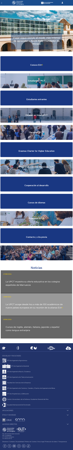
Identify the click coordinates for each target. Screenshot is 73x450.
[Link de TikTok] (28, 446)
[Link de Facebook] (4, 446)
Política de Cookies (31, 441)
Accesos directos (9, 424)
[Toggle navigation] (1, 3)
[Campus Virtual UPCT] (33, 348)
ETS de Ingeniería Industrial (20, 366)
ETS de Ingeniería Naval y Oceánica (18, 371)
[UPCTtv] (51, 348)
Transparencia (62, 441)
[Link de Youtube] (14, 446)
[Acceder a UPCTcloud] (68, 348)
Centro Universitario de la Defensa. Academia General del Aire (27, 399)
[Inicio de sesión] (62, 3)
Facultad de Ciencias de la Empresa (19, 383)
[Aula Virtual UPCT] (4, 348)
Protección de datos (51, 441)
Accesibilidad (20, 441)
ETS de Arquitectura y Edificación (18, 394)
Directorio (5, 441)
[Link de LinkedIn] (23, 446)
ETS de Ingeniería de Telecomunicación (20, 377)
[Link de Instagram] (19, 446)
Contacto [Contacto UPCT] (12, 441)
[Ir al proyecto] (36, 63)
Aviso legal (41, 441)
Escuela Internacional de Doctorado (18, 405)
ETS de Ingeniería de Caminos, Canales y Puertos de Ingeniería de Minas (31, 388)
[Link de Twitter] (9, 446)
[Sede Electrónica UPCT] (18, 348)
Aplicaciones (7, 410)
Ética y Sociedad (9, 415)
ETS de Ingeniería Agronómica (17, 360)
